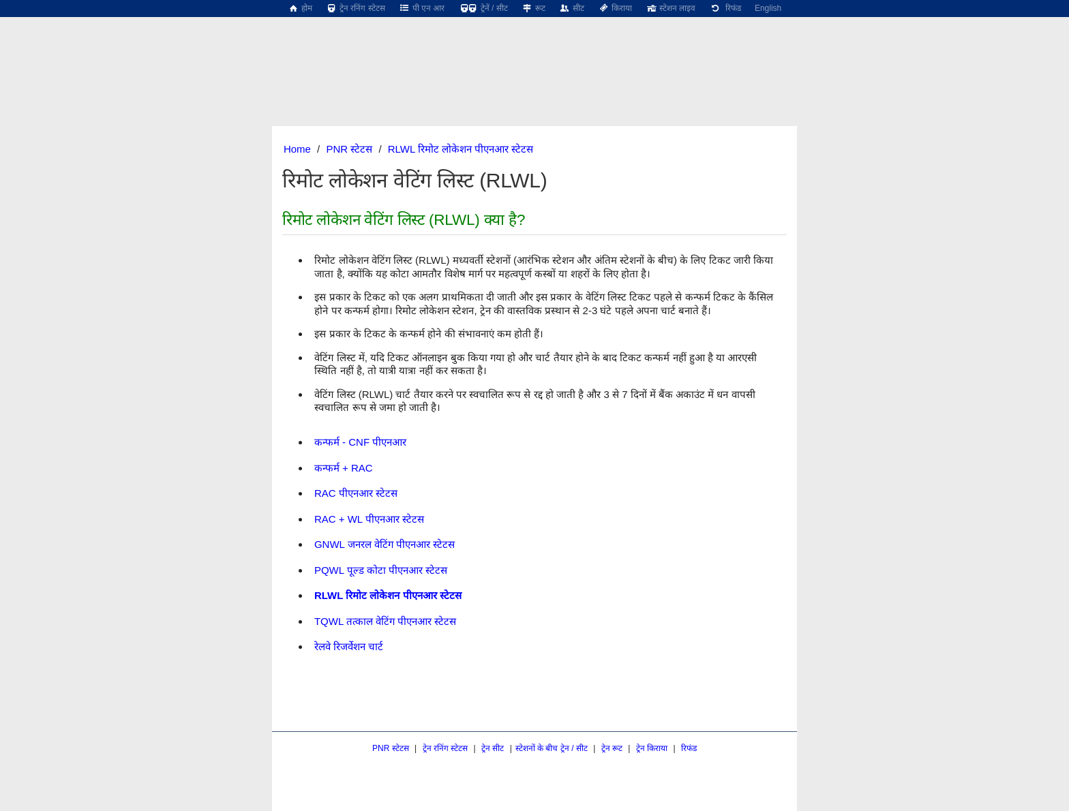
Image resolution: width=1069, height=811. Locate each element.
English (768, 8)
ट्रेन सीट (492, 748)
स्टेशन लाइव (670, 8)
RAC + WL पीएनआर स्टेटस (369, 519)
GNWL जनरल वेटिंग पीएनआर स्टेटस (384, 544)
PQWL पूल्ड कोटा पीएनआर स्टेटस (380, 570)
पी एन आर (422, 8)
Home (297, 149)
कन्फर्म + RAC (343, 468)
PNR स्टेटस (349, 149)
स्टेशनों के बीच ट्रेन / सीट (551, 748)
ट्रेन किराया (651, 748)
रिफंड (724, 8)
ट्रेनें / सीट (482, 8)
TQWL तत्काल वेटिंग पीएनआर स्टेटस (385, 621)
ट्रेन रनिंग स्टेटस (355, 8)
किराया (615, 8)
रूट (533, 8)
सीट (571, 8)
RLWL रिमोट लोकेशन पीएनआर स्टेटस (461, 149)
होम (300, 8)
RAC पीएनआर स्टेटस (355, 493)
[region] (534, 51)
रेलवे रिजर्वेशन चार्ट (348, 646)
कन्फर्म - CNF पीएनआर (360, 442)
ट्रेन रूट (611, 748)
